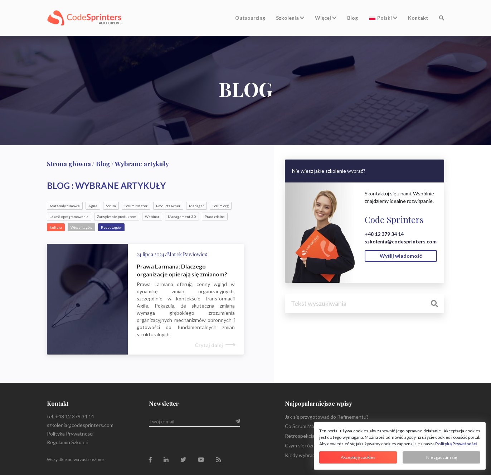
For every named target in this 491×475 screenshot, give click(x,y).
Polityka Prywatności (70, 434)
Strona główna (69, 164)
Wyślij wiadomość (401, 256)
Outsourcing (250, 18)
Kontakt (418, 18)
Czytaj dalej (209, 345)
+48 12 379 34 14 (384, 234)
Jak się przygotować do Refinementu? (327, 417)
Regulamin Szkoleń (67, 442)
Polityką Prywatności (456, 443)
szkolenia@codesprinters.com (401, 241)
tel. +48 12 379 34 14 (70, 416)
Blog (352, 18)
